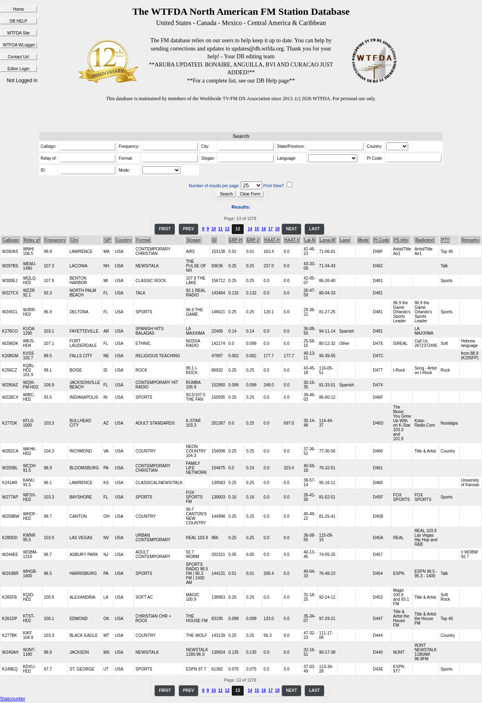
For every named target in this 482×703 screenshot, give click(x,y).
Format (143, 240)
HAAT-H (272, 240)
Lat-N (309, 240)
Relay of (32, 240)
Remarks (470, 240)
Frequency (55, 240)
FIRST (165, 229)
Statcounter (12, 699)
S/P (107, 240)
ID (214, 240)
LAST (314, 229)
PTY (445, 240)
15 (256, 229)
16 (263, 229)
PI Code (381, 240)
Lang (345, 240)
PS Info (401, 240)
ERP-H (235, 240)
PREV (188, 229)
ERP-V (253, 240)
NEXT (291, 229)
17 (270, 229)
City (74, 240)
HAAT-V (292, 240)
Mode (363, 240)
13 (237, 229)
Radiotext (424, 240)
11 (220, 229)
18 (277, 229)
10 (213, 229)
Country (123, 240)
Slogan (193, 240)
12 (227, 229)
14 (250, 229)
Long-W (327, 240)
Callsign (11, 240)
